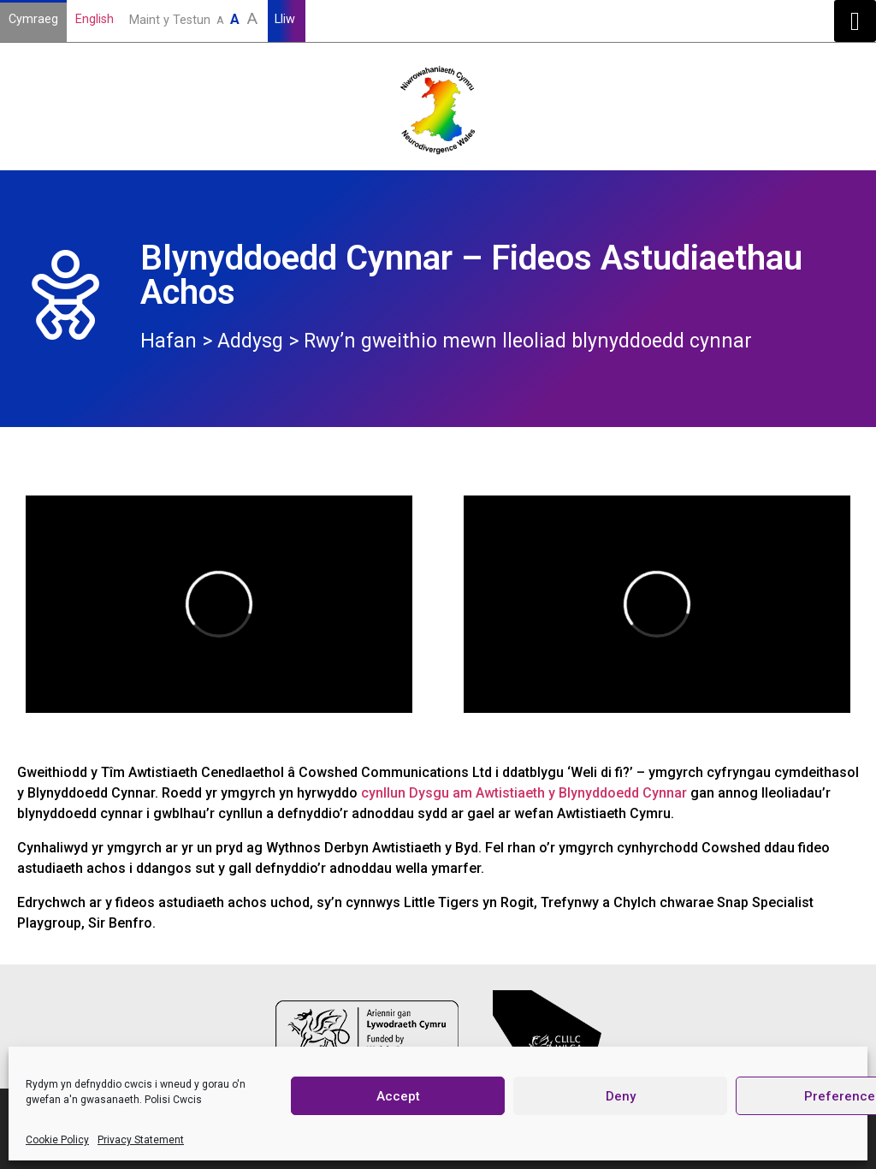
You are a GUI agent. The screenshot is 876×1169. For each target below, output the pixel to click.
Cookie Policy (57, 1140)
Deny (621, 1096)
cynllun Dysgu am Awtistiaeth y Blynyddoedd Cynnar (524, 793)
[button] (855, 21)
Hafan (168, 341)
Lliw (287, 19)
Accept (398, 1096)
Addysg (250, 341)
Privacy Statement (141, 1140)
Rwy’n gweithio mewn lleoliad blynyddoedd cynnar (528, 341)
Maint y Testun (195, 18)
